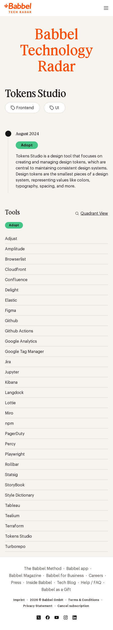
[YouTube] (56, 617)
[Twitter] (38, 617)
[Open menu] (106, 8)
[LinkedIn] (74, 617)
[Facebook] (47, 617)
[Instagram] (65, 617)
